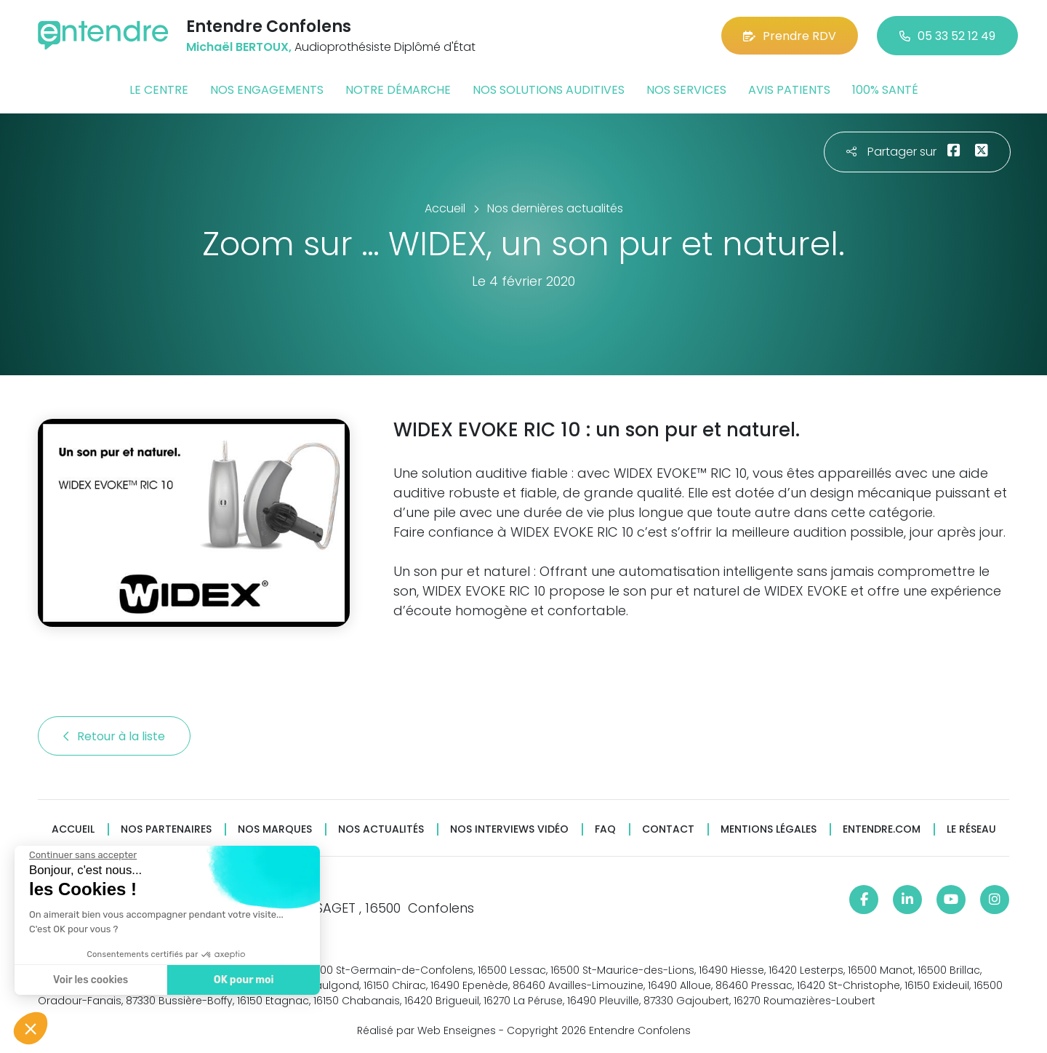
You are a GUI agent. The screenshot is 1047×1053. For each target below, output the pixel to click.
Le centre (158, 89)
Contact (668, 829)
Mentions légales (769, 829)
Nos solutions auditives (549, 89)
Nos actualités (381, 829)
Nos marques (275, 829)
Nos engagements (267, 89)
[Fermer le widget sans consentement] (82, 855)
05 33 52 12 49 (947, 36)
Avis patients (789, 89)
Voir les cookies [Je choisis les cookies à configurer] (89, 980)
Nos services (686, 89)
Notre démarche (398, 89)
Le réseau (971, 829)
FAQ (605, 829)
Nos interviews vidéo (509, 829)
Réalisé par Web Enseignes (426, 1030)
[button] (30, 1028)
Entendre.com (881, 829)
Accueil (73, 829)
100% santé (885, 89)
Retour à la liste (114, 736)
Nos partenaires (166, 829)
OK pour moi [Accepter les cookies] (243, 980)
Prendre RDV (789, 36)
